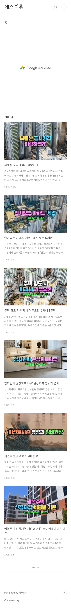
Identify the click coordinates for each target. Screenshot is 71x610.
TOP (64, 592)
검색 (56, 7)
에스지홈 (14, 7)
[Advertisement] (35, 67)
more (35, 567)
